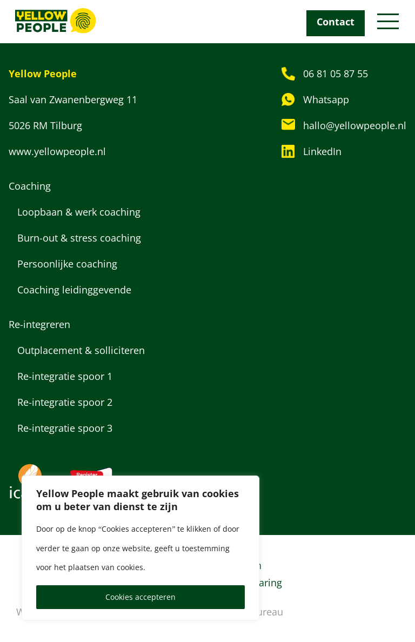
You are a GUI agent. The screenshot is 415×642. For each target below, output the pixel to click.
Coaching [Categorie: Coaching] (30, 185)
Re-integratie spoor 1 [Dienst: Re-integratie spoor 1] (64, 376)
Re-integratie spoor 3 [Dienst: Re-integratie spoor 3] (64, 428)
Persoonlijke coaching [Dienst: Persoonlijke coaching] (67, 263)
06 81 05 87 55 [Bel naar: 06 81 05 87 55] (335, 73)
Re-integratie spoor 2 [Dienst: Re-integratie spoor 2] (64, 402)
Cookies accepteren (140, 597)
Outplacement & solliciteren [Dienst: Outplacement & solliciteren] (81, 350)
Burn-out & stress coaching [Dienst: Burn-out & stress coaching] (79, 237)
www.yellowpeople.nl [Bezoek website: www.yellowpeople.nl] (57, 151)
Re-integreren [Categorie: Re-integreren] (39, 324)
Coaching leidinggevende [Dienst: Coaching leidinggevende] (74, 289)
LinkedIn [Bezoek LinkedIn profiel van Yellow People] (322, 151)
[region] (140, 548)
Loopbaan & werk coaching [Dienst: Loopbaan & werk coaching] (80, 211)
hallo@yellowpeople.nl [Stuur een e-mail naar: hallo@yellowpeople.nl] (354, 125)
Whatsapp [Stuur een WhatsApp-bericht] (326, 99)
